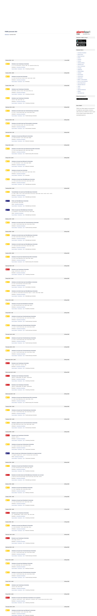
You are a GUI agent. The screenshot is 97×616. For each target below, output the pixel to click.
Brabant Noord (80, 54)
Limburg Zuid (80, 77)
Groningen (79, 67)
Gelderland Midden (81, 62)
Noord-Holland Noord (81, 82)
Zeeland (79, 91)
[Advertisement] (37, 47)
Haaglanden (80, 69)
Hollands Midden (81, 71)
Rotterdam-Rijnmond (81, 84)
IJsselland (79, 72)
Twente (79, 86)
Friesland (79, 61)
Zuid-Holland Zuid (81, 92)
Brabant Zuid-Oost (81, 56)
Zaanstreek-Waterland (82, 89)
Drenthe (79, 57)
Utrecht (79, 87)
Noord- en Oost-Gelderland (83, 81)
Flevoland (79, 59)
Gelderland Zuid (80, 64)
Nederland (7, 34)
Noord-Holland (14, 68)
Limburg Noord (80, 76)
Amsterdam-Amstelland (82, 52)
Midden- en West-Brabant (82, 79)
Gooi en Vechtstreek (81, 66)
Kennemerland (80, 74)
